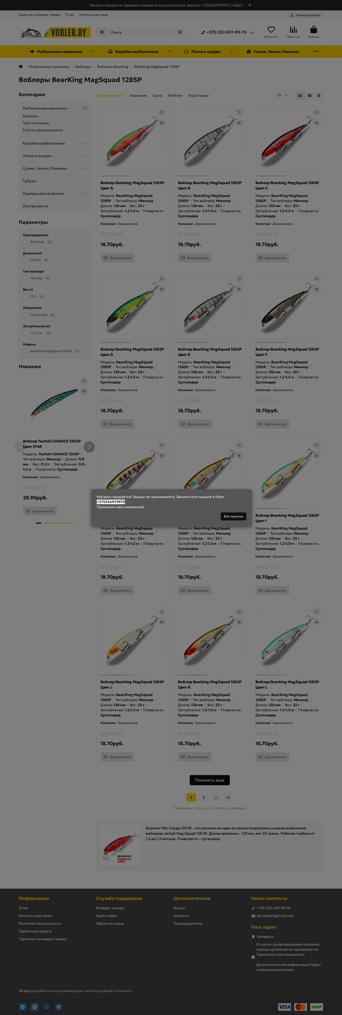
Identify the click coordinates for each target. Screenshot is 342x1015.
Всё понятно (233, 516)
